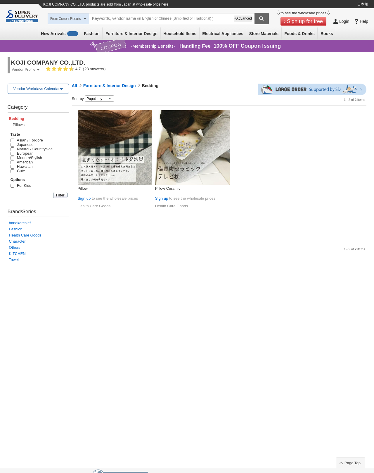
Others (14, 247)
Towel (14, 260)
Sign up (84, 198)
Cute (18, 171)
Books (327, 33)
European (22, 153)
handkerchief (20, 223)
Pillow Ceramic (168, 188)
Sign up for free (305, 21)
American (22, 162)
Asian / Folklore (27, 140)
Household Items (179, 33)
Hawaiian (22, 166)
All (74, 86)
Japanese (22, 144)
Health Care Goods (25, 235)
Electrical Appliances (222, 33)
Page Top (352, 463)
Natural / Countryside (32, 149)
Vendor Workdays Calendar (36, 89)
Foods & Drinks (299, 33)
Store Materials (263, 33)
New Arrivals (59, 33)
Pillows (19, 124)
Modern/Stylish (26, 158)
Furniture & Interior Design (131, 33)
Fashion (92, 33)
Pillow (83, 188)
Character (17, 241)
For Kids (21, 185)
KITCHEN (17, 253)
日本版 (362, 4)
